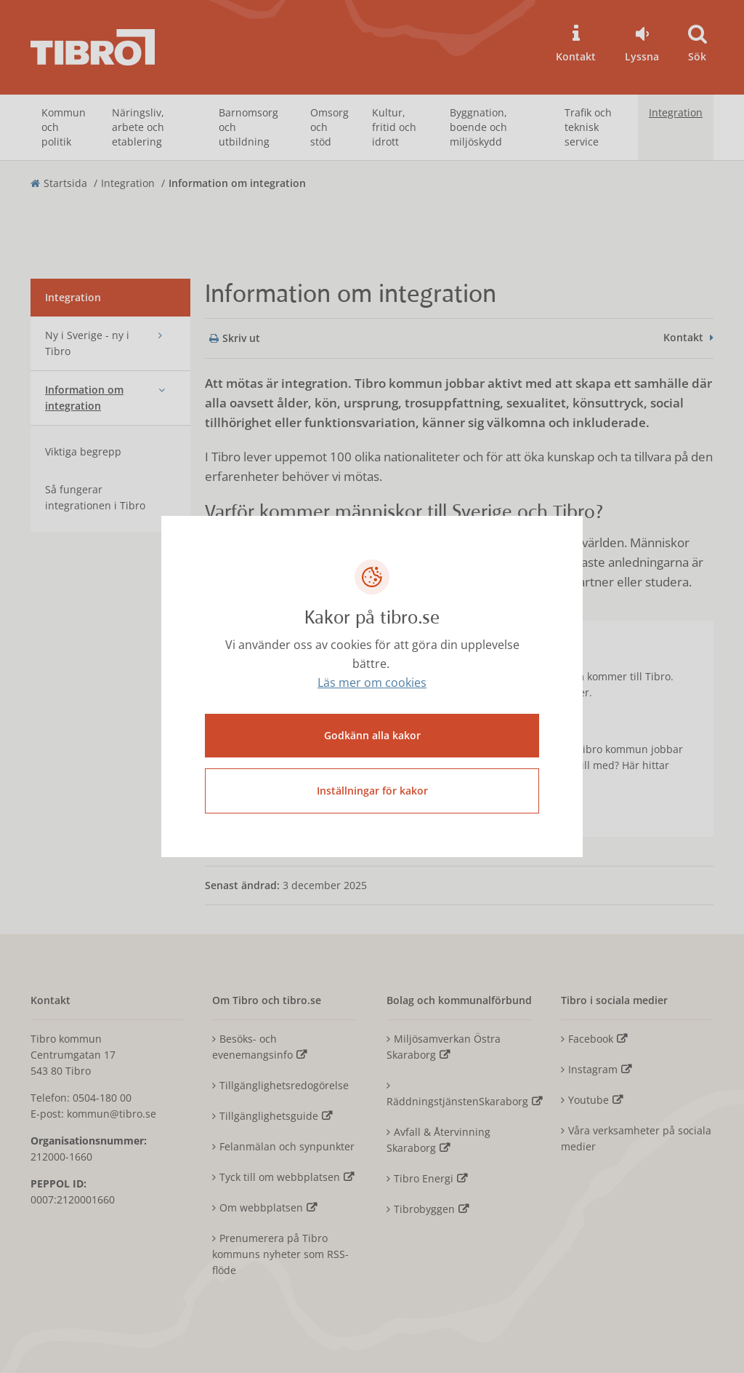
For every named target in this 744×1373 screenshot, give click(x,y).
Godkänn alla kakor (372, 735)
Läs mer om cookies (372, 682)
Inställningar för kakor (372, 790)
